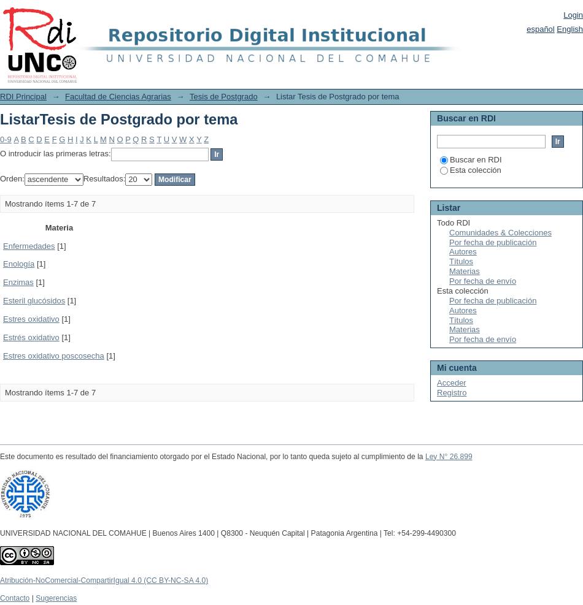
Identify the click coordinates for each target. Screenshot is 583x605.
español (541, 29)
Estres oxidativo (31, 319)
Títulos (461, 261)
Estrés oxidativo (31, 337)
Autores (463, 251)
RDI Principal (23, 96)
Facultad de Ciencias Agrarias (118, 96)
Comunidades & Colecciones (500, 232)
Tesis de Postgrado (224, 96)
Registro (451, 392)
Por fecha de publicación (492, 242)
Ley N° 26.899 (449, 456)
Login (573, 15)
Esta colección (470, 170)
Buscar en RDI (471, 159)
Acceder (451, 382)
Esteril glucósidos (34, 300)
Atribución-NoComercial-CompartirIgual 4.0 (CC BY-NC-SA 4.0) (104, 580)
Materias (464, 271)
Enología (18, 263)
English (570, 29)
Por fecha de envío (482, 281)
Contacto (14, 598)
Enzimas (18, 282)
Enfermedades (29, 246)
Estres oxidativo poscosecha (53, 355)
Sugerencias (56, 598)
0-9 (6, 139)
